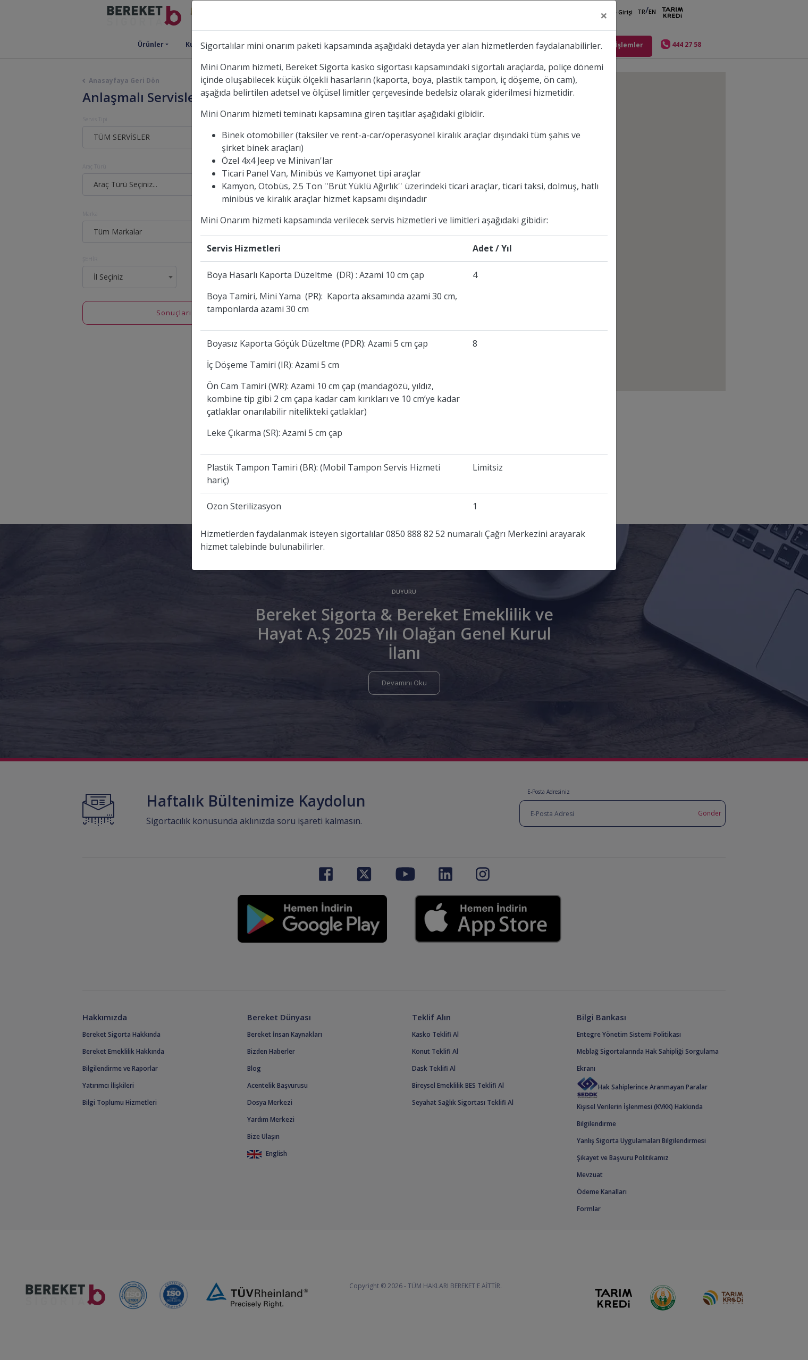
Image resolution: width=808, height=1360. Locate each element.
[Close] (604, 15)
